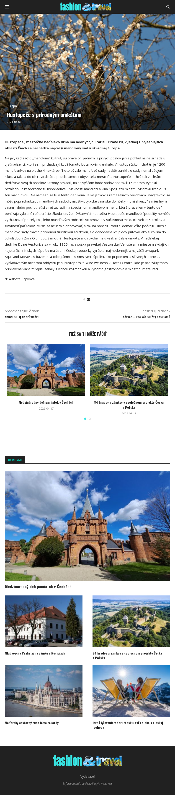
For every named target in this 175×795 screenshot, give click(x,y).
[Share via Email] (88, 299)
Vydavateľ (87, 776)
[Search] (168, 6)
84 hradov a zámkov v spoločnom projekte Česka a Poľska (129, 405)
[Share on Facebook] (84, 299)
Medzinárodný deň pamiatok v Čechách (46, 402)
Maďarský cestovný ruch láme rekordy (32, 722)
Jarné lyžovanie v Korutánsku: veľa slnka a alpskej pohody (128, 724)
